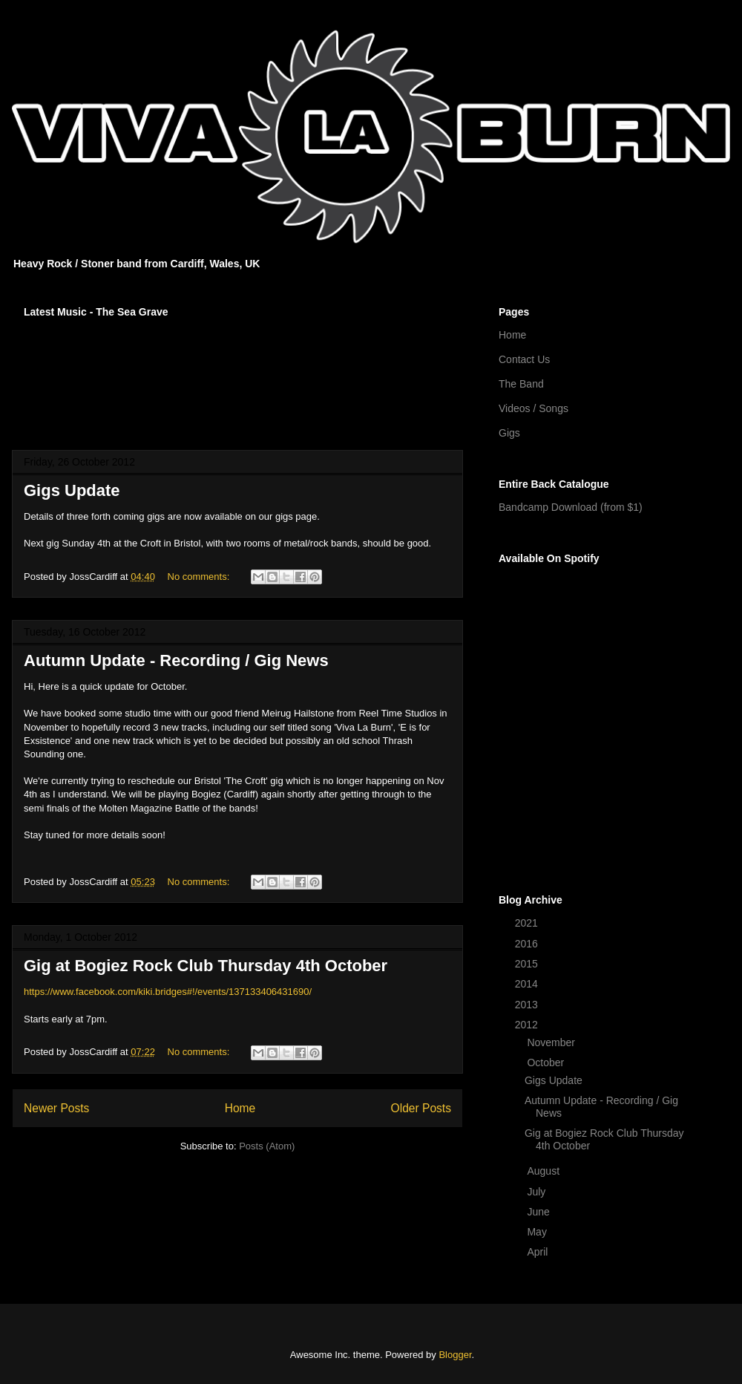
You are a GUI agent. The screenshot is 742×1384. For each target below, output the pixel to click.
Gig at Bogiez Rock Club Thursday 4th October (205, 965)
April (539, 1252)
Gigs (509, 433)
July (537, 1192)
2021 (528, 923)
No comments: (200, 576)
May (538, 1232)
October (547, 1062)
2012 (528, 1025)
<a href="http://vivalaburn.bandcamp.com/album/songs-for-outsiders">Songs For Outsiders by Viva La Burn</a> (237, 374)
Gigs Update (72, 490)
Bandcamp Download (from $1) (571, 507)
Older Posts (421, 1108)
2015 (528, 964)
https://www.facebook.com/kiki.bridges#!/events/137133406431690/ (168, 991)
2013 (528, 1005)
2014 (528, 984)
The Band (521, 384)
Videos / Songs (533, 408)
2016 (528, 944)
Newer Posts (56, 1108)
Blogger (455, 1354)
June (539, 1212)
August (544, 1171)
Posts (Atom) (267, 1146)
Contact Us (524, 359)
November (552, 1042)
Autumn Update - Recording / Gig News (176, 660)
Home (240, 1108)
